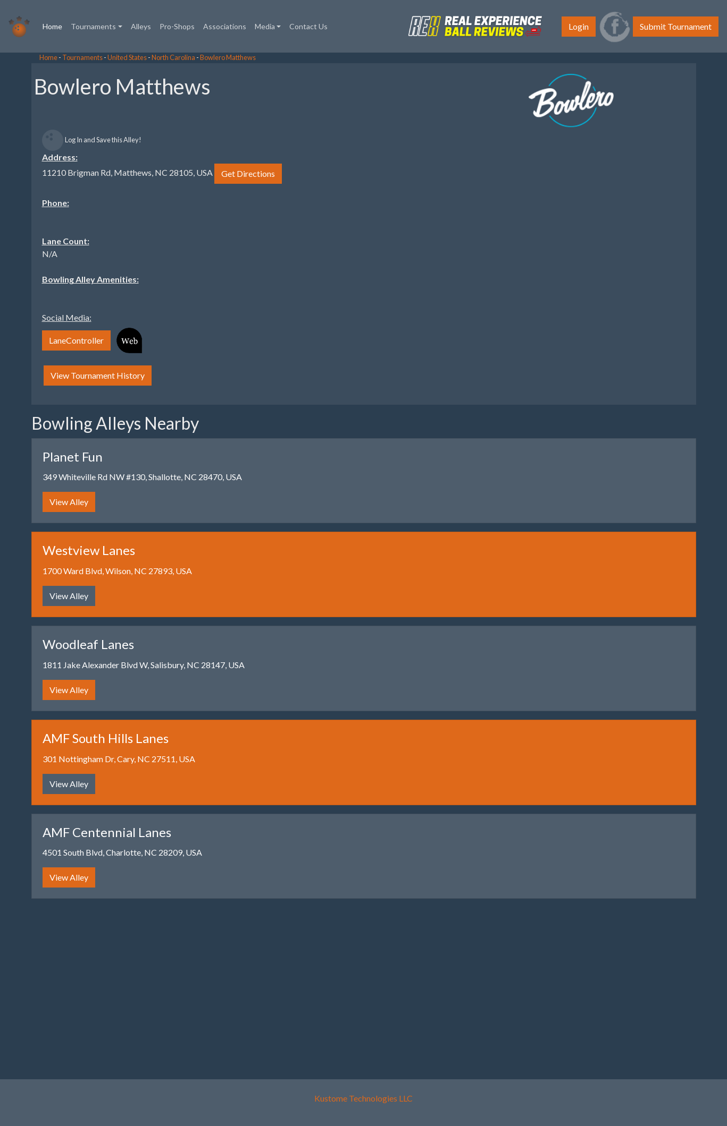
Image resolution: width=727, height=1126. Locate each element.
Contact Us (308, 26)
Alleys (141, 26)
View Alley (68, 502)
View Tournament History (98, 375)
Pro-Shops (177, 26)
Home (54, 25)
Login (579, 26)
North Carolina (173, 57)
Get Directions (248, 173)
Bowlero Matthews (228, 57)
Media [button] (265, 26)
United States (127, 57)
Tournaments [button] (93, 26)
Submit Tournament (676, 26)
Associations (224, 26)
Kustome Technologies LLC (363, 1098)
